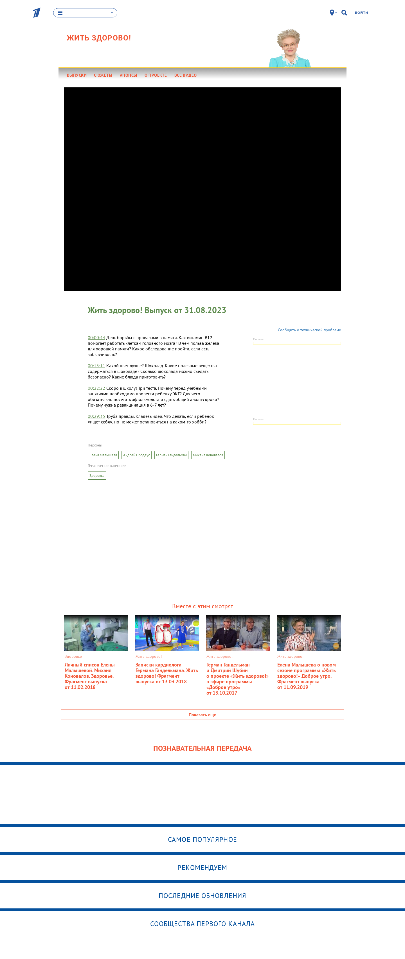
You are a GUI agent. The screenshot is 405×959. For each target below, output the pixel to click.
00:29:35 (96, 416)
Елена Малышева (103, 455)
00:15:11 (96, 365)
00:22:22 (96, 388)
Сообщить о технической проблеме (309, 329)
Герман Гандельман (171, 455)
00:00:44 (96, 337)
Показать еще (202, 714)
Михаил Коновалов (208, 455)
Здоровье (97, 475)
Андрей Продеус (136, 455)
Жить (99, 38)
